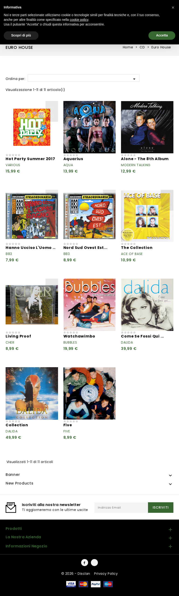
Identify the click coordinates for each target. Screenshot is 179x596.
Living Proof (18, 336)
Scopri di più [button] (21, 35)
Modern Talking (136, 165)
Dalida (127, 342)
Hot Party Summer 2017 (30, 159)
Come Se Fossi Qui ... (142, 336)
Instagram (94, 562)
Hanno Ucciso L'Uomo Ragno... (38, 247)
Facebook (84, 562)
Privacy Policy (106, 573)
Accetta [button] (162, 35)
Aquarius (73, 159)
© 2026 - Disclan (76, 573)
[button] (173, 7)
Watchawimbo (79, 336)
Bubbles (70, 342)
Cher (10, 342)
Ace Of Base (132, 253)
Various (13, 165)
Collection (17, 425)
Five (67, 425)
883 (9, 253)
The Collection (136, 247)
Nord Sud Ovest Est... (85, 247)
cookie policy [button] (79, 20)
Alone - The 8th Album (145, 159)
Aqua (68, 165)
